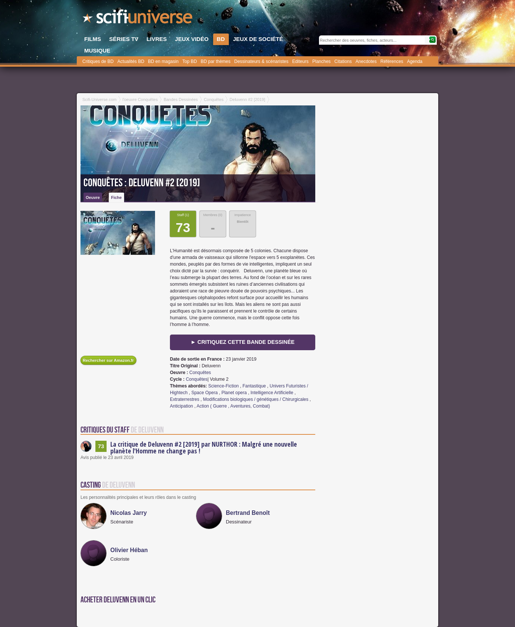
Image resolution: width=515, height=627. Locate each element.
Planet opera (234, 392)
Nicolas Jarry (128, 513)
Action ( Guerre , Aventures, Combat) (233, 406)
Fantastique (254, 386)
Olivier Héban (129, 550)
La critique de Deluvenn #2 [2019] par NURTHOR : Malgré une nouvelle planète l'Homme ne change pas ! (203, 447)
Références (391, 61)
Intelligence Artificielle (271, 392)
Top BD (189, 61)
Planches (321, 61)
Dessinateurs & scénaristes (261, 61)
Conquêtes (200, 372)
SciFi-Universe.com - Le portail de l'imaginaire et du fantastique (138, 18)
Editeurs (300, 61)
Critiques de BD (98, 61)
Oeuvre (93, 197)
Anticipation (181, 406)
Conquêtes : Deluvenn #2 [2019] (141, 183)
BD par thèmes (215, 61)
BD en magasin (163, 61)
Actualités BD (130, 61)
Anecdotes (366, 61)
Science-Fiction (223, 386)
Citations (343, 61)
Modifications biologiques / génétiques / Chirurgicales (256, 399)
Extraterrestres (184, 399)
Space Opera (204, 392)
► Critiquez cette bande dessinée (243, 342)
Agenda (414, 61)
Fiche (116, 197)
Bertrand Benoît (248, 513)
